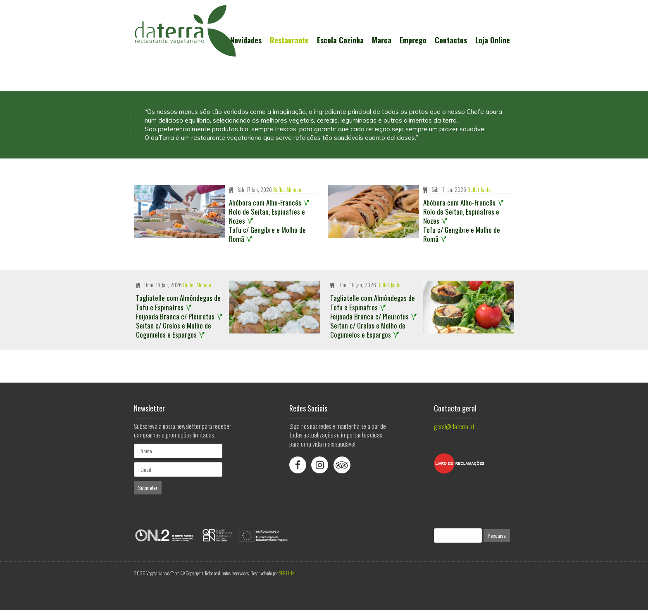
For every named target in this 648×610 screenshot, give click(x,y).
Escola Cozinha (340, 40)
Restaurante (289, 40)
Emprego (413, 40)
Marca (381, 40)
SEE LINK (287, 573)
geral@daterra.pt (454, 426)
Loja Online (492, 40)
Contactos (451, 40)
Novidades (246, 40)
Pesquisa (497, 535)
